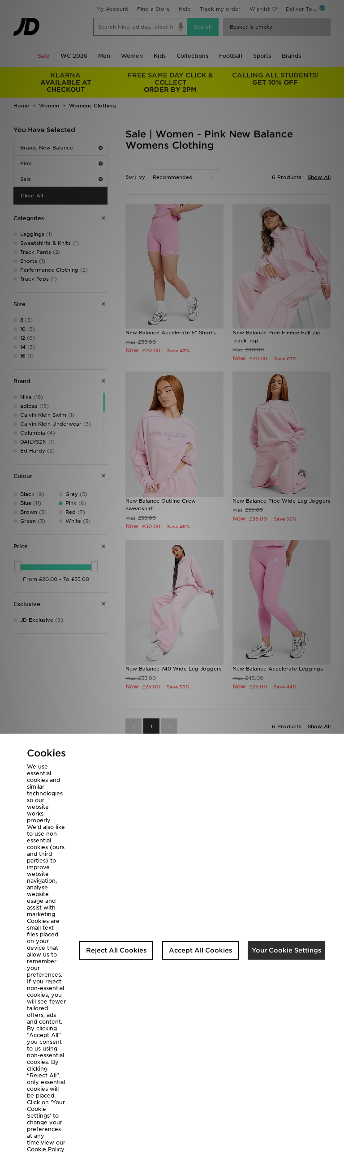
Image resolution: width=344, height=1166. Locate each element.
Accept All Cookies (200, 950)
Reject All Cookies (116, 950)
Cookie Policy (45, 1149)
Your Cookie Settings (286, 950)
